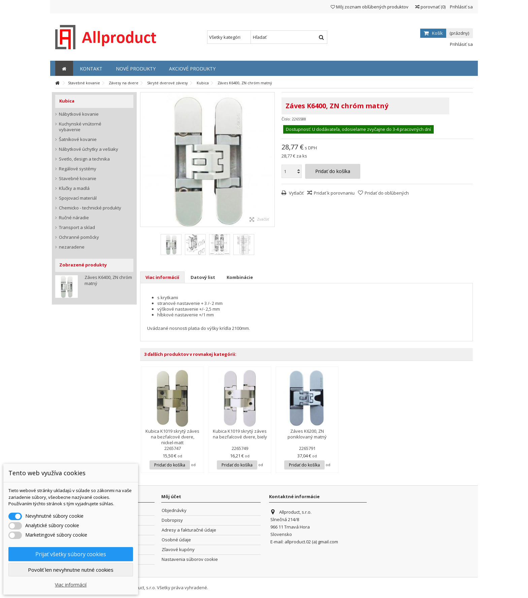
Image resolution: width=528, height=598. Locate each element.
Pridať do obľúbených (387, 193)
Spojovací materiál (78, 198)
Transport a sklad (77, 227)
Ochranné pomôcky (79, 237)
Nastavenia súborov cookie (190, 559)
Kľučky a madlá (74, 188)
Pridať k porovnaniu (334, 193)
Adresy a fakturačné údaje (189, 530)
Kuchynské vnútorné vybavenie (80, 127)
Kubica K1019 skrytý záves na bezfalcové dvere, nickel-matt (172, 437)
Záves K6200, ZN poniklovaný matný (307, 434)
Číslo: (286, 118)
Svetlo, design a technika (84, 159)
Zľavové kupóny (178, 549)
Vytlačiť (296, 193)
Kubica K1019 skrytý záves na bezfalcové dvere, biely (240, 434)
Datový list (203, 277)
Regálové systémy (77, 169)
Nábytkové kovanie (79, 114)
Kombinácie (240, 277)
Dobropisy (172, 520)
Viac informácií (162, 277)
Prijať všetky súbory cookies (70, 554)
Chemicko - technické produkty (90, 208)
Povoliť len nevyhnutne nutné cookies (70, 569)
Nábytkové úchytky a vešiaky (88, 149)
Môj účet (171, 496)
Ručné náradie (74, 218)
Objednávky (174, 510)
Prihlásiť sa (461, 7)
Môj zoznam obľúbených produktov (369, 7)
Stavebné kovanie (77, 178)
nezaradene (72, 247)
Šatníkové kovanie (78, 139)
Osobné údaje (176, 540)
